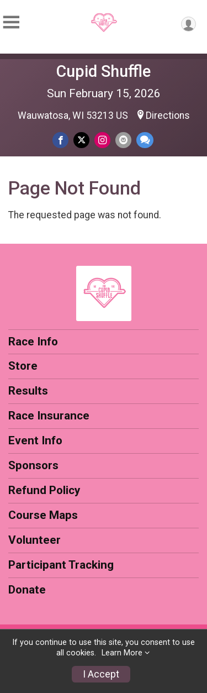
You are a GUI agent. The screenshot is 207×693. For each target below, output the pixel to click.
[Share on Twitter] (81, 140)
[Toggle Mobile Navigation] (11, 22)
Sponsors (33, 465)
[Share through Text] (144, 140)
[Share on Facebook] (60, 140)
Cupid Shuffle (103, 71)
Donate (27, 589)
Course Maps (43, 515)
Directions (168, 115)
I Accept (101, 674)
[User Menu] (188, 24)
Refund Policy (44, 490)
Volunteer (34, 540)
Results (28, 390)
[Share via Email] (123, 140)
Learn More (122, 653)
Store (23, 365)
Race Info (33, 341)
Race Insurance (48, 415)
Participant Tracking (61, 564)
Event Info (35, 440)
